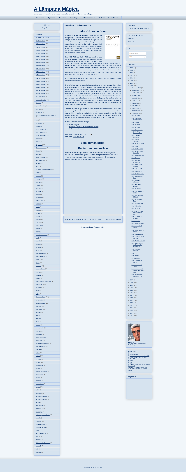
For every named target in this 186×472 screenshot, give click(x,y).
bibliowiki (38, 138)
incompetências (40, 269)
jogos (37, 290)
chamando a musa (41, 148)
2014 (132, 287)
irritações (38, 287)
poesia (38, 352)
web (37, 449)
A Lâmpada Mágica (56, 9)
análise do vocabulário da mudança (46, 115)
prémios (38, 368)
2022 (132, 75)
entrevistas (39, 197)
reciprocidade (40, 384)
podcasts (38, 349)
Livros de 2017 (135, 258)
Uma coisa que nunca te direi (138, 367)
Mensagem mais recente (75, 219)
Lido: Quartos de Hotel (137, 240)
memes (38, 325)
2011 (132, 295)
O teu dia (132, 358)
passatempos (39, 340)
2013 (132, 290)
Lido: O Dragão (135, 208)
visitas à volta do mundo (43, 443)
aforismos (38, 103)
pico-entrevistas (40, 346)
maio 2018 (135, 103)
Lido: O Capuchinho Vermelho (137, 152)
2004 (132, 313)
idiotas (38, 262)
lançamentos (39, 300)
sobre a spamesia (41, 399)
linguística (39, 315)
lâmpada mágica (40, 297)
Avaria (131, 360)
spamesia (38, 408)
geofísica (38, 244)
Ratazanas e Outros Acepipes (109, 18)
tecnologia (39, 411)
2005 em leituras (40, 47)
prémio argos (39, 365)
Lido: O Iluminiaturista (137, 223)
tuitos (37, 430)
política (38, 356)
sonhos (38, 402)
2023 (132, 73)
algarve (38, 109)
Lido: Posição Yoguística (135, 140)
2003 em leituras (40, 40)
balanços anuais (40, 132)
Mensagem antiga (113, 219)
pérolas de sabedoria (42, 343)
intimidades (39, 284)
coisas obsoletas (40, 157)
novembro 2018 (136, 90)
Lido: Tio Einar (135, 127)
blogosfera (39, 145)
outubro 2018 (136, 93)
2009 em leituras (40, 53)
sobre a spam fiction (41, 396)
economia (38, 191)
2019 (132, 83)
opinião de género (41, 337)
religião (38, 387)
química (38, 377)
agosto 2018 (135, 98)
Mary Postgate (74, 125)
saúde (37, 390)
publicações (39, 374)
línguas (38, 312)
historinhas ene (40, 256)
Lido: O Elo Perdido (137, 234)
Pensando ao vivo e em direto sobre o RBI (137, 212)
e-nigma (38, 185)
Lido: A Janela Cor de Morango (137, 237)
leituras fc (38, 306)
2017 (132, 280)
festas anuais (39, 225)
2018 (132, 85)
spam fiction (39, 405)
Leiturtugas (74, 18)
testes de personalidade (43, 415)
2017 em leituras (40, 78)
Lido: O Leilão (135, 115)
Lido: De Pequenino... (137, 173)
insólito (38, 278)
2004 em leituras (40, 44)
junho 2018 (135, 100)
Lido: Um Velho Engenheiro (135, 161)
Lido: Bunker (135, 122)
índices (38, 272)
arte (37, 120)
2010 (132, 297)
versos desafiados (41, 433)
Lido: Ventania (135, 158)
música (38, 331)
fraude (37, 238)
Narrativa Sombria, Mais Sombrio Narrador (83, 127)
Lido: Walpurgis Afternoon (135, 181)
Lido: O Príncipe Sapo (137, 155)
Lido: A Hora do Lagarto (135, 249)
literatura (38, 318)
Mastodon (131, 38)
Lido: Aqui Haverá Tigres (136, 265)
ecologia (38, 188)
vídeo (37, 436)
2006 (132, 308)
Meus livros (40, 18)
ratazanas (38, 380)
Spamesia (51, 18)
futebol (38, 241)
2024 (132, 70)
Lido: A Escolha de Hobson (136, 217)
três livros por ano (41, 427)
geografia (38, 247)
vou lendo (38, 446)
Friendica (131, 41)
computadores (40, 160)
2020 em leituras (40, 87)
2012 (132, 292)
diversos (38, 182)
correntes (38, 163)
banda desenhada (41, 135)
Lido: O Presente (136, 188)
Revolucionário (135, 221)
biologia (38, 141)
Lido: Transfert (135, 124)
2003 (132, 315)
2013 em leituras (40, 65)
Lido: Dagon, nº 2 (136, 171)
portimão (38, 359)
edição (38, 194)
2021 (132, 78)
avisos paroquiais (41, 129)
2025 (132, 68)
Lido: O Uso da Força (137, 143)
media (37, 321)
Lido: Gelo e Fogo (136, 168)
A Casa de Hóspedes (76, 129)
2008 (132, 303)
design (38, 172)
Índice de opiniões (89, 18)
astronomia (39, 126)
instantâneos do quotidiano (43, 281)
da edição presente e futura (44, 169)
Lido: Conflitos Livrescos (135, 136)
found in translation (41, 235)
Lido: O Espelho (136, 206)
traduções (38, 421)
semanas (38, 393)
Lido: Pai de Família (137, 148)
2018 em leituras (78, 137)
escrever (38, 203)
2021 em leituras (40, 90)
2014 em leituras (40, 68)
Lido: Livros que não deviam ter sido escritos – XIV (137, 245)
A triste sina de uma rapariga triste (139, 356)
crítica (37, 166)
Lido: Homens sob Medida (136, 165)
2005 (132, 310)
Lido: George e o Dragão (136, 185)
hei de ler (38, 250)
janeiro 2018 (135, 113)
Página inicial (95, 219)
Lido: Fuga (134, 146)
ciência (38, 151)
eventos (38, 216)
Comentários (134, 57)
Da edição (62, 18)
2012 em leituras (40, 62)
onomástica (39, 334)
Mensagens (134, 53)
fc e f (37, 222)
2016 (132, 282)
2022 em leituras (40, 93)
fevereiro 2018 (136, 110)
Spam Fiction (132, 351)
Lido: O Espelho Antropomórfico (136, 118)
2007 (132, 305)
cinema (38, 154)
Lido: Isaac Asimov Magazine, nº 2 (136, 275)
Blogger (99, 467)
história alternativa (41, 253)
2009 (132, 300)
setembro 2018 (136, 95)
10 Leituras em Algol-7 (42, 37)
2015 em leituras (40, 72)
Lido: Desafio (135, 255)
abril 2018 (135, 105)
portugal (38, 362)
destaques (39, 179)
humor (37, 259)
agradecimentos (40, 106)
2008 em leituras (40, 50)
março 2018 (135, 108)
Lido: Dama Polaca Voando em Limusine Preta (136, 131)
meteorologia (39, 328)
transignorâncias (40, 424)
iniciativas (38, 275)
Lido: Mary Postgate (137, 203)
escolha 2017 (39, 200)
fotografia (38, 231)
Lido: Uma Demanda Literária (137, 196)
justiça (37, 294)
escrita (38, 207)
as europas (39, 123)
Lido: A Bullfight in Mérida (136, 261)
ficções (38, 228)
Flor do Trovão (134, 354)
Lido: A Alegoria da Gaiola (136, 226)
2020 (132, 80)
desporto (38, 176)
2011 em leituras (40, 59)
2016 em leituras (40, 75)
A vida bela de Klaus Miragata (138, 357)
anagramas (39, 112)
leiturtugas (39, 309)
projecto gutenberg (41, 371)
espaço (38, 210)
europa (38, 213)
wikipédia (38, 452)
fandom (38, 219)
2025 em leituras (40, 96)
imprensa (38, 266)
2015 (132, 285)
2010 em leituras (40, 56)
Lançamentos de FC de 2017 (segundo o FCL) (138, 270)
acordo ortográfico (41, 100)
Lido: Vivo (134, 253)
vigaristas (38, 439)
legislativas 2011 (40, 303)
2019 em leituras (40, 84)
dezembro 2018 (136, 88)
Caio (131, 363)
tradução (38, 418)
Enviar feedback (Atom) (97, 227)
